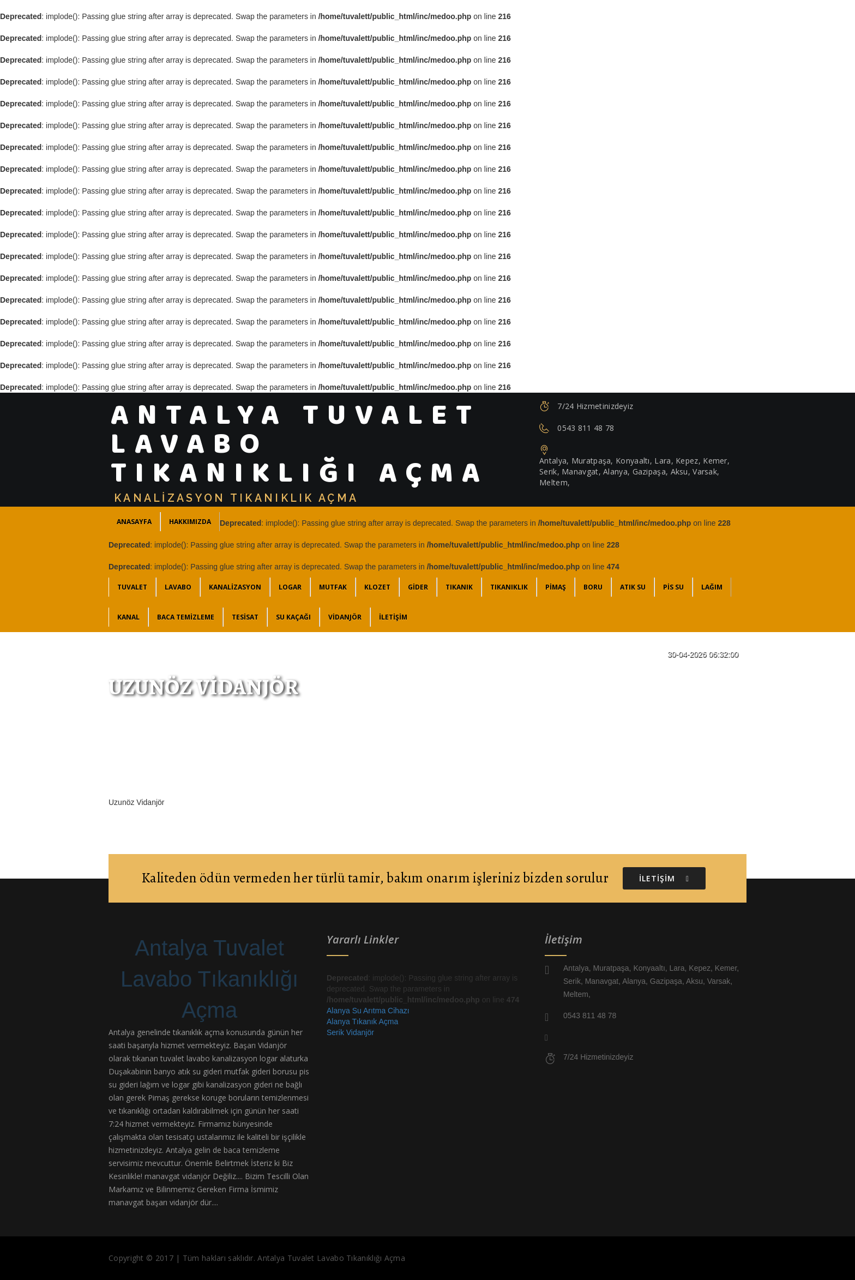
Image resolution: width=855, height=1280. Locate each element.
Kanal (128, 617)
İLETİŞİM (393, 617)
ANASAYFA (134, 521)
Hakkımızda (190, 521)
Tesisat (245, 617)
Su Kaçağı (293, 617)
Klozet (377, 587)
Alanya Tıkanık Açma (362, 1021)
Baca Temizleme (185, 617)
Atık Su (633, 587)
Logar (290, 587)
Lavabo (178, 587)
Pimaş (555, 587)
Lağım (711, 587)
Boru (593, 587)
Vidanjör (345, 617)
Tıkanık (459, 587)
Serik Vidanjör (350, 1032)
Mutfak (333, 587)
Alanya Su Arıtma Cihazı (368, 1010)
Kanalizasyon (235, 587)
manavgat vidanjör (177, 1176)
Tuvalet (132, 587)
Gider (418, 587)
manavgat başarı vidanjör (153, 1202)
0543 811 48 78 (585, 428)
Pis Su (673, 587)
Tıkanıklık (509, 587)
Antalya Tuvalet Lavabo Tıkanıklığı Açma (209, 979)
